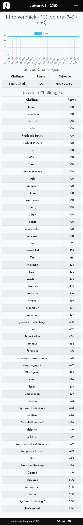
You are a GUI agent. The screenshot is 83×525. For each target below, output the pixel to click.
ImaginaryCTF (31, 521)
